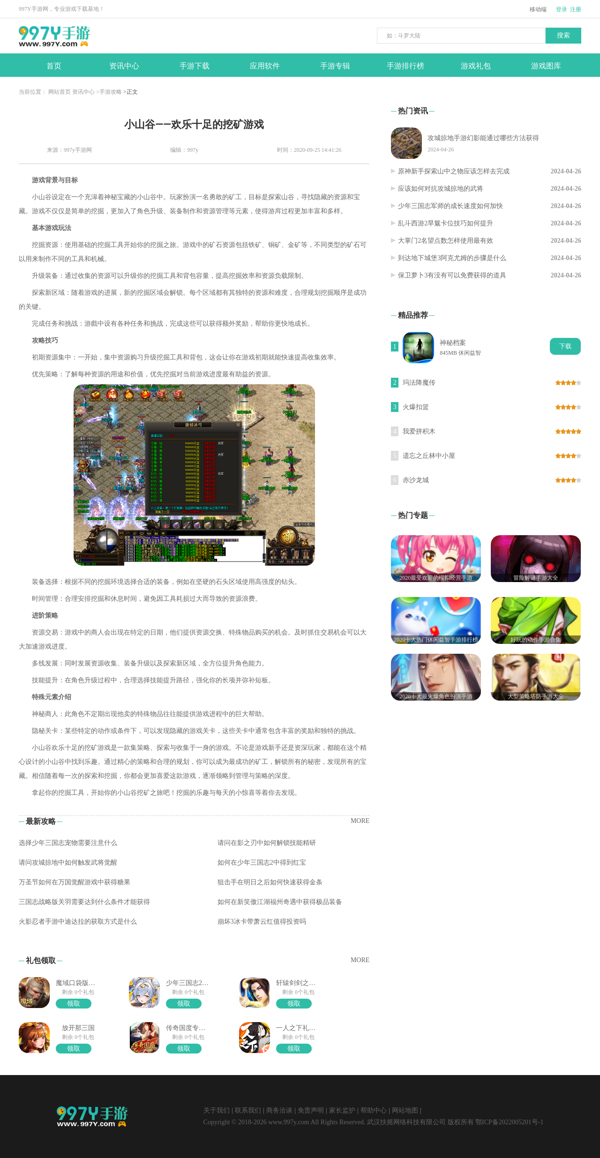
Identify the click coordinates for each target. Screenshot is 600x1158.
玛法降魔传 (419, 382)
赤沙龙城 (416, 480)
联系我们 (248, 1110)
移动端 (538, 9)
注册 (575, 9)
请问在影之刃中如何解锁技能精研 (267, 842)
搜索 (563, 35)
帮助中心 (373, 1110)
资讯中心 (83, 92)
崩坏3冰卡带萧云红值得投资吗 (262, 921)
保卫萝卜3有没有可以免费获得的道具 (452, 275)
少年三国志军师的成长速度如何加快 (450, 205)
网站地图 (405, 1110)
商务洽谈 (279, 1110)
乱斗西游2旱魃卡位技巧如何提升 (445, 223)
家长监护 (342, 1110)
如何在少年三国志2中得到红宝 (262, 862)
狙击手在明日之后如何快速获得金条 (270, 882)
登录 (561, 9)
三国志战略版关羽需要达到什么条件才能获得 (84, 901)
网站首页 (59, 92)
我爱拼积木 (419, 431)
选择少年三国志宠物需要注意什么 (68, 842)
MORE (360, 820)
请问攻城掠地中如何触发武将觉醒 (68, 862)
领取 (73, 1003)
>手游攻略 (109, 92)
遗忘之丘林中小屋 (429, 455)
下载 (565, 346)
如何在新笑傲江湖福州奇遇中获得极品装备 (280, 901)
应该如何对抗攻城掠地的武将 (440, 188)
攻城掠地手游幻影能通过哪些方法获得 (483, 138)
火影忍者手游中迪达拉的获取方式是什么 (78, 921)
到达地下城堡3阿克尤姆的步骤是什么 (452, 257)
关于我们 (216, 1110)
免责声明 (311, 1110)
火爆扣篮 (416, 407)
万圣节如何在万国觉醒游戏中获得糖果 (74, 882)
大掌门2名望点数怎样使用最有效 (445, 240)
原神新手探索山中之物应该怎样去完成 (454, 171)
